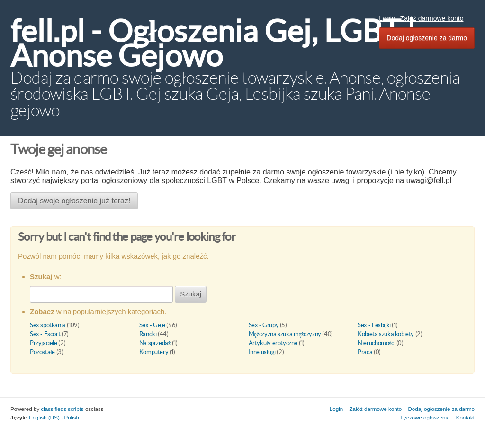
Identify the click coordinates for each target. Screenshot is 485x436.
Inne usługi (262, 352)
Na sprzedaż (155, 343)
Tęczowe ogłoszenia (424, 417)
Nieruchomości (376, 343)
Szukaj (190, 294)
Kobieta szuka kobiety (386, 334)
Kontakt (465, 417)
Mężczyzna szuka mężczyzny (286, 334)
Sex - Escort (45, 334)
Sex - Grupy (264, 325)
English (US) (44, 417)
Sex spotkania (47, 325)
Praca (365, 352)
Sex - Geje (152, 325)
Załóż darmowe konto (432, 18)
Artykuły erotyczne (273, 343)
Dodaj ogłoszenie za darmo (426, 38)
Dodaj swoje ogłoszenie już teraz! (74, 201)
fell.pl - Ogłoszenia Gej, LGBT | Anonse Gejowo (212, 43)
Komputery (154, 352)
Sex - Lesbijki (374, 325)
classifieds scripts (62, 409)
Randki (148, 334)
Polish (71, 417)
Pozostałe (42, 352)
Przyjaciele (43, 343)
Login (387, 18)
